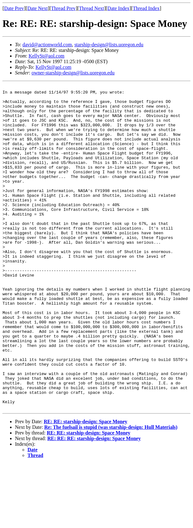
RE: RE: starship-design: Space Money (85, 486)
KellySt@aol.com (46, 55)
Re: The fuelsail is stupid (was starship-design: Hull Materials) (110, 492)
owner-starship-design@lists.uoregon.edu (73, 72)
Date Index (118, 8)
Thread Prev (63, 8)
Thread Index (146, 8)
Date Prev (14, 8)
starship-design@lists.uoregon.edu (108, 44)
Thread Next (91, 8)
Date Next (37, 8)
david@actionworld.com (47, 44)
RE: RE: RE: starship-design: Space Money (94, 503)
